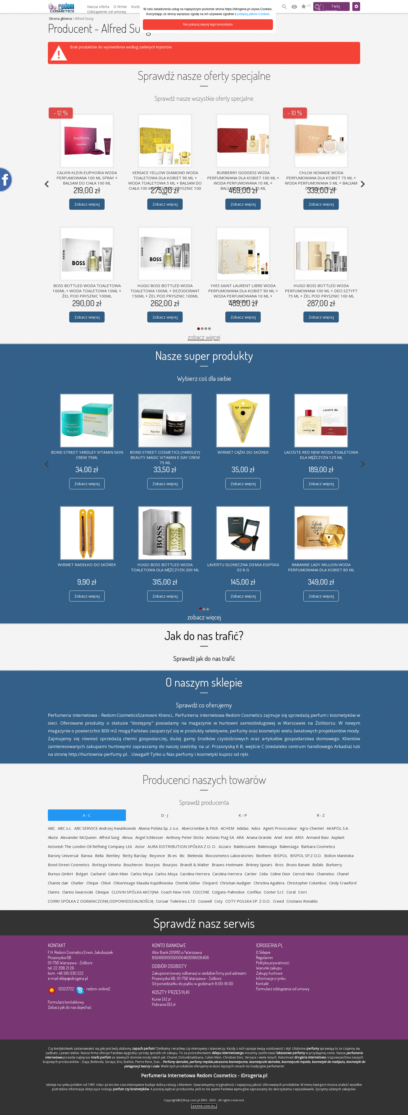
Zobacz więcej (87, 204)
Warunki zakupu (269, 968)
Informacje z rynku (271, 978)
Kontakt (262, 983)
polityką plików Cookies (253, 14)
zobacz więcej (204, 337)
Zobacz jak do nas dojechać (70, 1007)
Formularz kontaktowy (66, 1002)
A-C (87, 815)
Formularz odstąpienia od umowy (282, 988)
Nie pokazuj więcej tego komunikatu (208, 24)
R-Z (321, 815)
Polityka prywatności (272, 962)
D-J (165, 815)
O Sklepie (263, 952)
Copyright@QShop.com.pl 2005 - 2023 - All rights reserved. (204, 1100)
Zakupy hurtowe (269, 973)
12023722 (66, 988)
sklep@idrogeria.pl (73, 978)
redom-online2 (98, 988)
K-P (243, 815)
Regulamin (264, 957)
